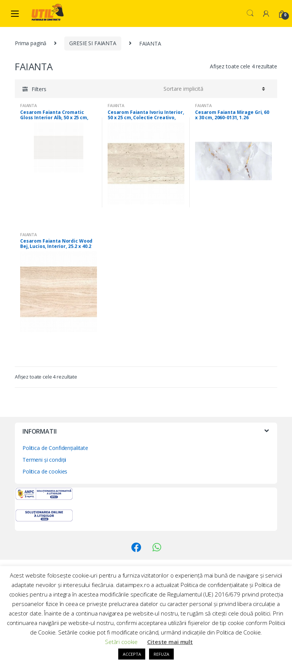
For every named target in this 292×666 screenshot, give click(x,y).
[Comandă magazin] (213, 88)
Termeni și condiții (44, 459)
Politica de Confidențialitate (55, 447)
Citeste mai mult (170, 641)
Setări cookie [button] (121, 641)
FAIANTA (28, 105)
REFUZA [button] (161, 654)
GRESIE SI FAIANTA (92, 43)
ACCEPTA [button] (132, 654)
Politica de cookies (44, 471)
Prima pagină (30, 43)
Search (250, 13)
